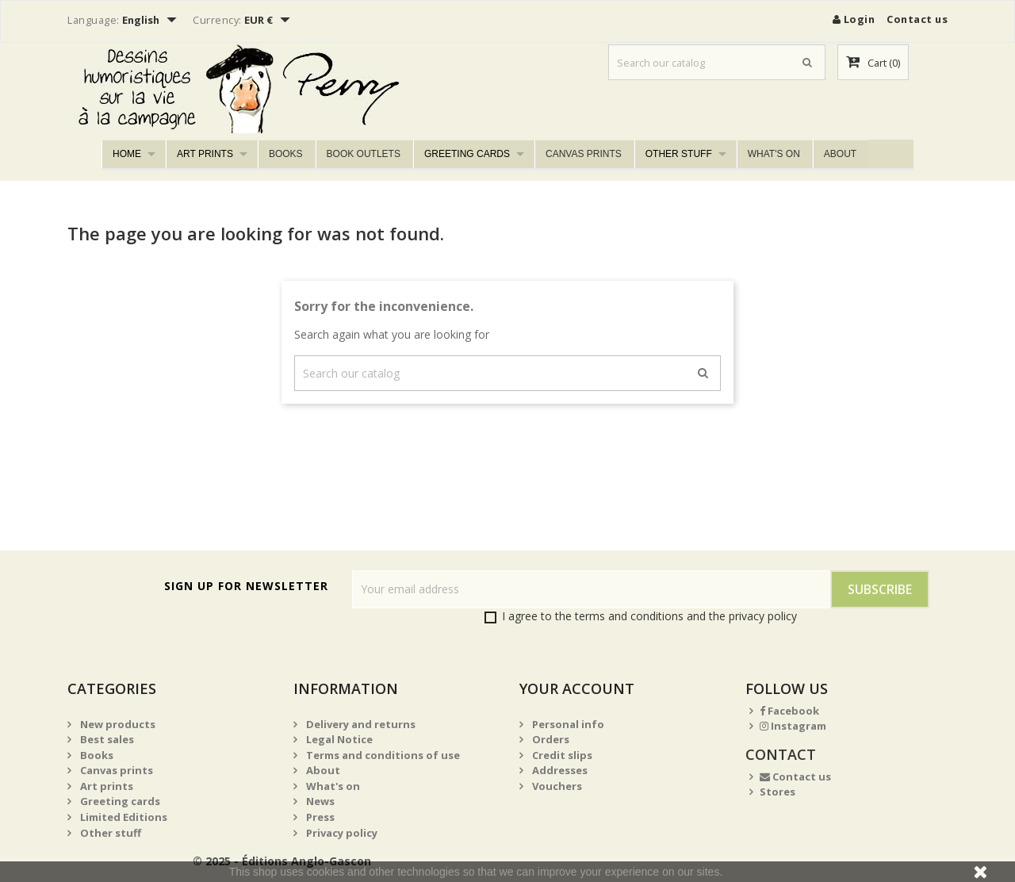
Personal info (567, 724)
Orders (549, 739)
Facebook (789, 711)
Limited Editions (122, 817)
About (840, 153)
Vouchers (556, 786)
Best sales (106, 739)
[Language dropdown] (151, 21)
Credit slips (561, 755)
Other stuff (678, 153)
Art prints (205, 153)
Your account (576, 688)
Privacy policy (340, 833)
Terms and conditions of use (382, 755)
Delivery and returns (360, 724)
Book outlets (363, 153)
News (319, 801)
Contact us (917, 19)
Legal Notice (338, 739)
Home (127, 153)
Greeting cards (467, 153)
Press (319, 817)
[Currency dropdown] (269, 21)
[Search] (716, 62)
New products (116, 724)
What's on (774, 153)
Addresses (559, 770)
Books (286, 153)
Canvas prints (584, 153)
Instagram (793, 726)
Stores (777, 791)
